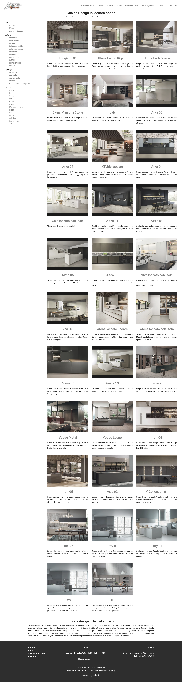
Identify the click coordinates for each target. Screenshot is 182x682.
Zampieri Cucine (16, 31)
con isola (13, 75)
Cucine (101, 5)
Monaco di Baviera (16, 107)
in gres (12, 43)
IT (176, 5)
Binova (12, 25)
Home (68, 17)
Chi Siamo (32, 647)
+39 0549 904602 (146, 656)
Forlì (11, 99)
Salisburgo (13, 118)
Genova (12, 101)
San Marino (14, 121)
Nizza (11, 110)
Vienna (12, 127)
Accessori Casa (131, 5)
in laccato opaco (16, 49)
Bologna (12, 93)
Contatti (169, 5)
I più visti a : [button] (9, 87)
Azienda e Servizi (88, 5)
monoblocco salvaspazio (19, 83)
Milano (12, 104)
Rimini (11, 113)
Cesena (12, 96)
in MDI (12, 60)
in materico (14, 57)
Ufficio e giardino (148, 5)
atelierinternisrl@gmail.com (142, 653)
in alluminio (14, 40)
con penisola (14, 78)
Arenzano (13, 90)
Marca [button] (7, 23)
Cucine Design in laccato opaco (103, 17)
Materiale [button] (8, 35)
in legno (12, 54)
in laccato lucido (16, 46)
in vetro (12, 66)
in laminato (13, 52)
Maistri (12, 28)
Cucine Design (84, 17)
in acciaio (13, 38)
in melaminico (15, 63)
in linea (12, 81)
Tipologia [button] (8, 70)
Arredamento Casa (114, 5)
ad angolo (13, 72)
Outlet (160, 5)
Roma (11, 115)
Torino (12, 124)
